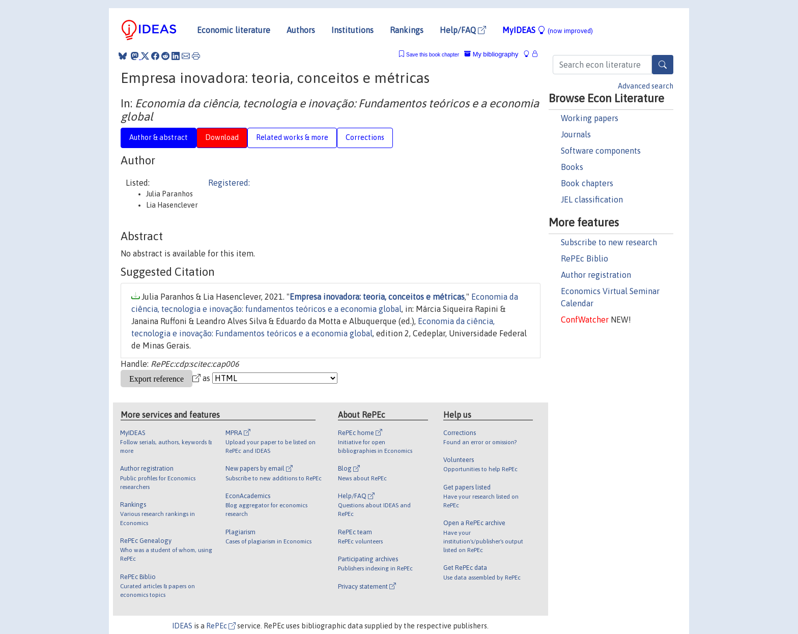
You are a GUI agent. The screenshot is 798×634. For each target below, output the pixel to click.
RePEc (221, 626)
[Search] (662, 64)
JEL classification (592, 199)
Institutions (352, 30)
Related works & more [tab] (292, 137)
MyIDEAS (547, 30)
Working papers (589, 118)
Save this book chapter (432, 54)
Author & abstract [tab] (158, 137)
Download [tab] (222, 137)
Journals (576, 134)
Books (572, 166)
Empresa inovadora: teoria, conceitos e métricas (377, 296)
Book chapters (587, 183)
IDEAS (182, 626)
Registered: (229, 182)
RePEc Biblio (584, 258)
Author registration (596, 274)
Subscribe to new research (609, 242)
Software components (601, 150)
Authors (301, 30)
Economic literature (233, 30)
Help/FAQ (463, 30)
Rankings (406, 30)
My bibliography (491, 54)
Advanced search (645, 86)
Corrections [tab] (365, 137)
